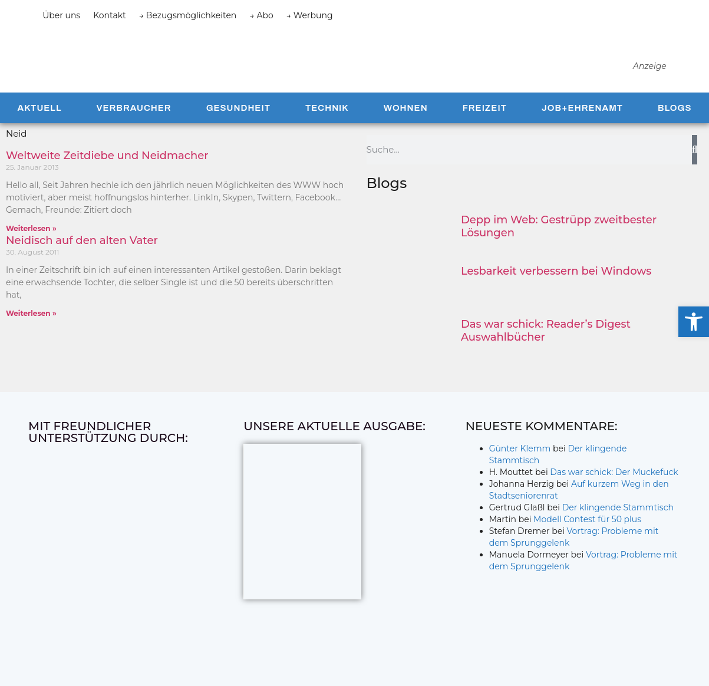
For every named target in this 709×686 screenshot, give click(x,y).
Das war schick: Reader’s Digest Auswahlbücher (546, 351)
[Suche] (694, 170)
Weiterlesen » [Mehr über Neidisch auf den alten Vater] (31, 333)
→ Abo (261, 15)
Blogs (674, 128)
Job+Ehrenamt (582, 128)
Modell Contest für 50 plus (587, 540)
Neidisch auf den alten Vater (82, 261)
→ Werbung (309, 15)
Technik (327, 128)
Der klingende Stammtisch (618, 528)
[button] (693, 321)
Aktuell (40, 128)
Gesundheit (238, 128)
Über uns (61, 15)
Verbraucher (133, 128)
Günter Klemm (520, 469)
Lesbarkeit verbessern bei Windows (556, 291)
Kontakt (109, 15)
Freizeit (485, 128)
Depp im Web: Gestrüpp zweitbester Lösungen (559, 247)
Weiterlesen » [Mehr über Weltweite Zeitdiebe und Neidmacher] (31, 249)
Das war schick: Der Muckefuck (614, 492)
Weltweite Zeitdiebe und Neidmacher (107, 176)
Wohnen (406, 128)
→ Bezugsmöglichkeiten (188, 15)
